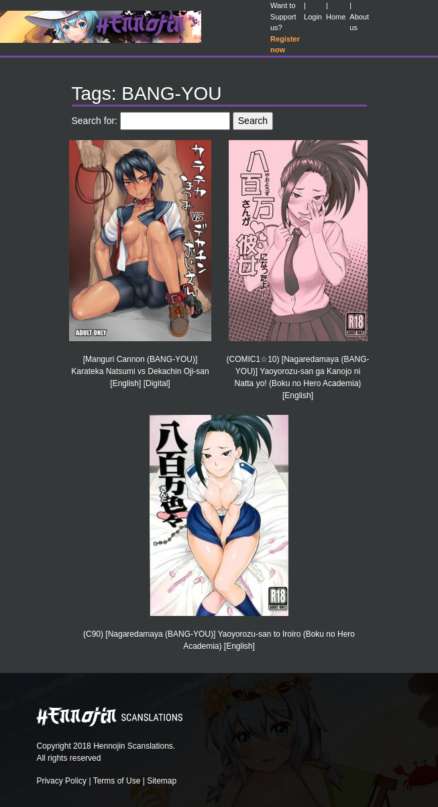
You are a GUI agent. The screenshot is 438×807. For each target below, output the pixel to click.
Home (335, 17)
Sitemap (161, 781)
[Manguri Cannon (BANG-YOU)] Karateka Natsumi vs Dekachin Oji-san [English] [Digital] (140, 371)
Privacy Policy (61, 781)
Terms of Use (117, 781)
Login (313, 17)
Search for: (94, 120)
